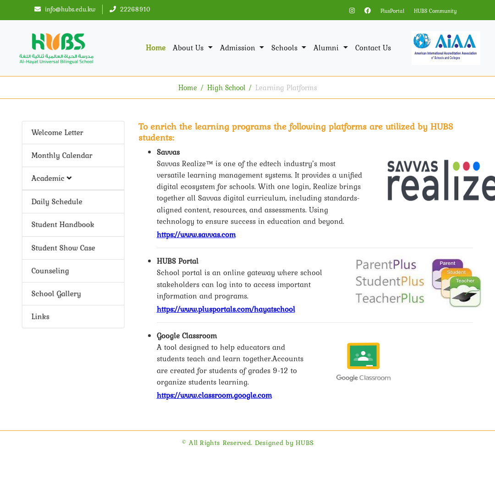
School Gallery (55, 293)
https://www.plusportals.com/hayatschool (226, 309)
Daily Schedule (55, 201)
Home (155, 47)
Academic (50, 178)
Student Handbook (61, 224)
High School (226, 87)
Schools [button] (285, 47)
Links (39, 316)
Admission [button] (239, 47)
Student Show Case (62, 247)
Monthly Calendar (60, 155)
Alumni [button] (327, 47)
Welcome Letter (56, 132)
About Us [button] (189, 47)
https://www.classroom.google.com (214, 395)
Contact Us (373, 47)
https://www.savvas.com (196, 234)
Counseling (49, 270)
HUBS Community (435, 11)
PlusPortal (392, 11)
